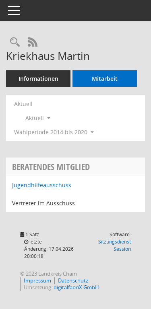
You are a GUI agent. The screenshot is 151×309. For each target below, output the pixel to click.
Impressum (37, 280)
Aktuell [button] (37, 118)
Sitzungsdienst (114, 245)
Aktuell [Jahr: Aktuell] (23, 104)
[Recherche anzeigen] (15, 42)
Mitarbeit (105, 78)
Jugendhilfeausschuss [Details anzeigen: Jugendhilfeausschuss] (41, 185)
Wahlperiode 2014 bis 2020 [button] (54, 132)
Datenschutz (73, 280)
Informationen (38, 78)
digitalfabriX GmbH (76, 287)
